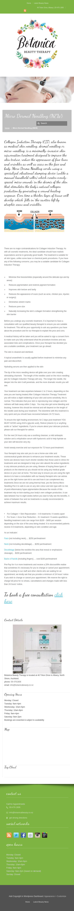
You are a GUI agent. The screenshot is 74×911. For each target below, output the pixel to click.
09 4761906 (16, 682)
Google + (44, 835)
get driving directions (18, 818)
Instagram (37, 835)
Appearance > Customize (55, 896)
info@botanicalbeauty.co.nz (21, 812)
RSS (25, 10)
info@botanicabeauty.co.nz (21, 685)
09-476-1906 (14, 807)
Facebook (23, 835)
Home (7, 128)
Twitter (16, 835)
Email (30, 835)
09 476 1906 (59, 8)
